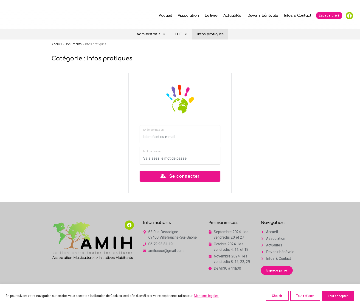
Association (188, 16)
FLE (181, 34)
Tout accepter (337, 296)
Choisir (272, 296)
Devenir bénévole (262, 16)
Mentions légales (206, 296)
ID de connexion (153, 129)
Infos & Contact (298, 16)
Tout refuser (303, 296)
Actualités (232, 16)
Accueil (165, 16)
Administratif (151, 34)
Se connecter (180, 176)
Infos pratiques (210, 34)
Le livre (211, 16)
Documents (73, 44)
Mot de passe (151, 151)
